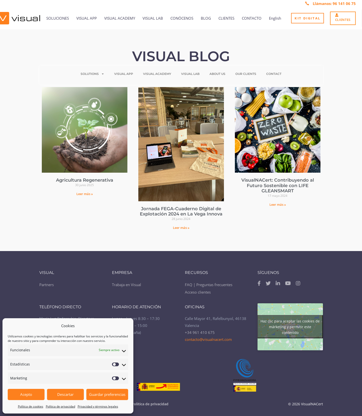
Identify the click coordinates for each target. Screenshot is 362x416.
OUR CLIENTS (245, 74)
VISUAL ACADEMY (157, 74)
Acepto (26, 394)
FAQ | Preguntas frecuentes (208, 284)
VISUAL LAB (190, 74)
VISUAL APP (123, 74)
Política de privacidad (60, 406)
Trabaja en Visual (126, 284)
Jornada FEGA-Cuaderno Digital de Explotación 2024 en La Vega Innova (181, 211)
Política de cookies (30, 406)
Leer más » (84, 194)
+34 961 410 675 (200, 332)
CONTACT (273, 74)
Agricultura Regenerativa (84, 180)
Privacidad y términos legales (98, 406)
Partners (46, 284)
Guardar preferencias (107, 394)
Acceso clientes (198, 292)
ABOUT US (217, 74)
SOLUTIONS (92, 74)
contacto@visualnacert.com (208, 339)
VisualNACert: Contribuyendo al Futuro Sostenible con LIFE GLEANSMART (277, 185)
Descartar (65, 394)
